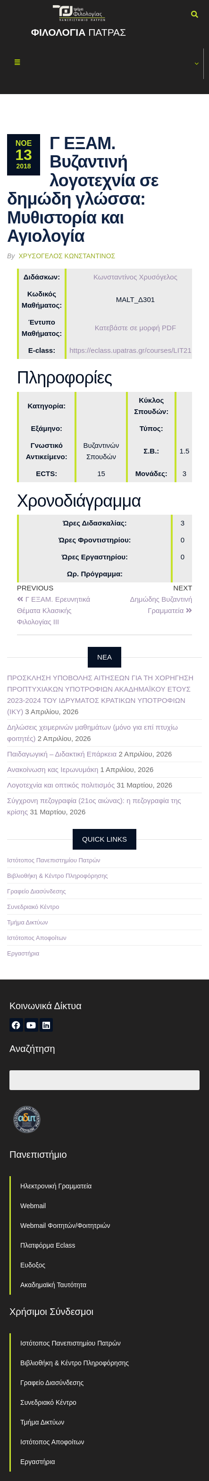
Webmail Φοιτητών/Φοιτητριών (65, 1225)
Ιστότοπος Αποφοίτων (37, 937)
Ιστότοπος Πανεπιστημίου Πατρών (53, 860)
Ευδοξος (32, 1265)
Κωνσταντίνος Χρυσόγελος (135, 277)
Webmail (33, 1206)
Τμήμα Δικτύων (27, 922)
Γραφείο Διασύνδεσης (36, 891)
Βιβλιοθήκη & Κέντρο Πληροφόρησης (57, 875)
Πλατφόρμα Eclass (47, 1245)
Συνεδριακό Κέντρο (33, 906)
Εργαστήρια (23, 953)
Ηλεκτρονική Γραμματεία (56, 1186)
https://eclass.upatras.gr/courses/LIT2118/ (135, 350)
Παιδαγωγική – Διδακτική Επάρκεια (62, 754)
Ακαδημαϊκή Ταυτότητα (53, 1285)
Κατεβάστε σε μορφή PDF (135, 328)
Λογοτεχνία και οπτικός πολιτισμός (61, 785)
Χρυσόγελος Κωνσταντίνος (67, 256)
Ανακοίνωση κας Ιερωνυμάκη (52, 769)
